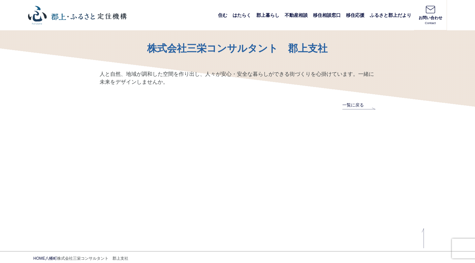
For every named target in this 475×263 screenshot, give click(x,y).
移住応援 (355, 15)
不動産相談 (296, 15)
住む (222, 15)
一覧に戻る (358, 105)
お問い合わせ (430, 14)
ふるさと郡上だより (390, 15)
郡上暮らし (267, 15)
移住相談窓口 (327, 15)
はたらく (242, 15)
